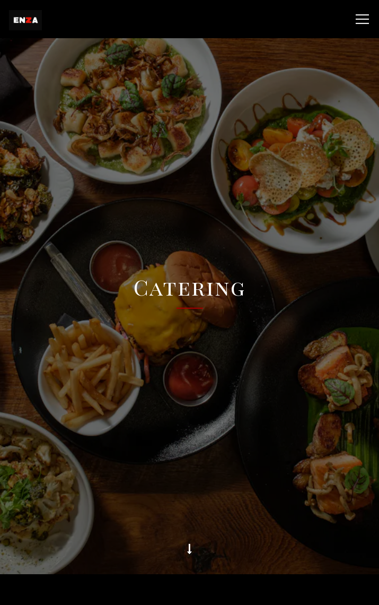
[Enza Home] (52, 19)
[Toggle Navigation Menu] (362, 19)
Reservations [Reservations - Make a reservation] (190, 589)
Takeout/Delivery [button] (190, 558)
